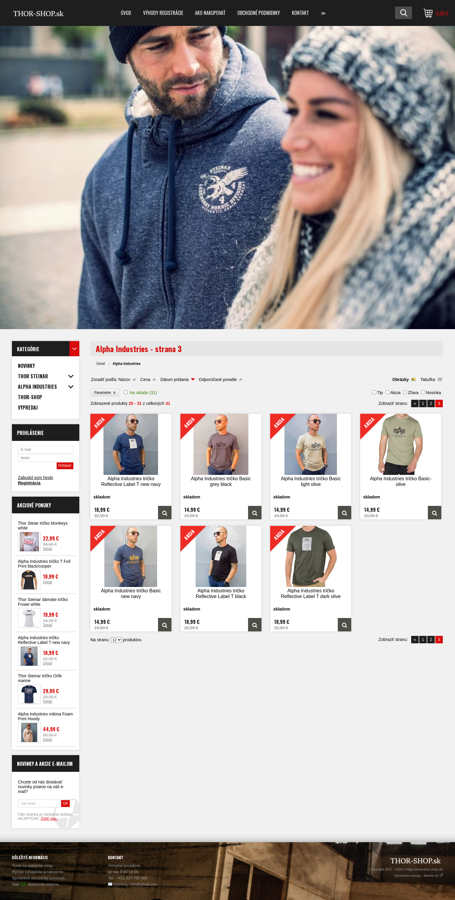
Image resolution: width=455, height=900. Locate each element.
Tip (380, 392)
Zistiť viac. (49, 819)
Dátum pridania (174, 379)
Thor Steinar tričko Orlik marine (40, 678)
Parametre (105, 392)
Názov (124, 379)
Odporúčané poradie (218, 379)
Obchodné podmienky (258, 12)
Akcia (395, 392)
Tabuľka (427, 379)
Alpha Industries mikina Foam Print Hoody (45, 716)
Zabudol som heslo (35, 477)
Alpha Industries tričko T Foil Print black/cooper (44, 563)
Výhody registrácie (163, 12)
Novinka (433, 392)
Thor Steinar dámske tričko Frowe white (43, 602)
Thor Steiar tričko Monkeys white (43, 525)
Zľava (413, 392)
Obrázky (400, 379)
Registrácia (29, 483)
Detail (47, 549)
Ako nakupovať (210, 12)
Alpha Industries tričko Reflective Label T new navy (44, 640)
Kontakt (300, 12)
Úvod (126, 12)
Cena (145, 379)
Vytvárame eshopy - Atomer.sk (418, 875)
